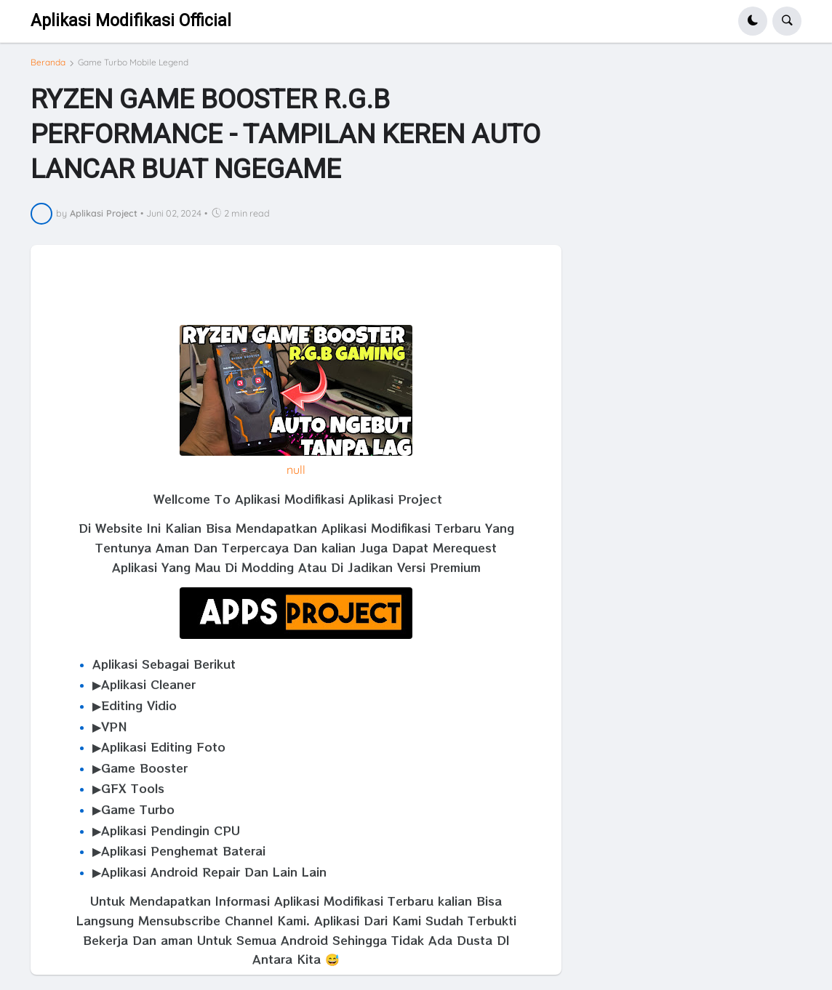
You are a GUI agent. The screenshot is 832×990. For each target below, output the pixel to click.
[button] (752, 21)
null (296, 469)
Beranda (48, 62)
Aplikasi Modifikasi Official (131, 21)
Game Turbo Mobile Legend (133, 62)
